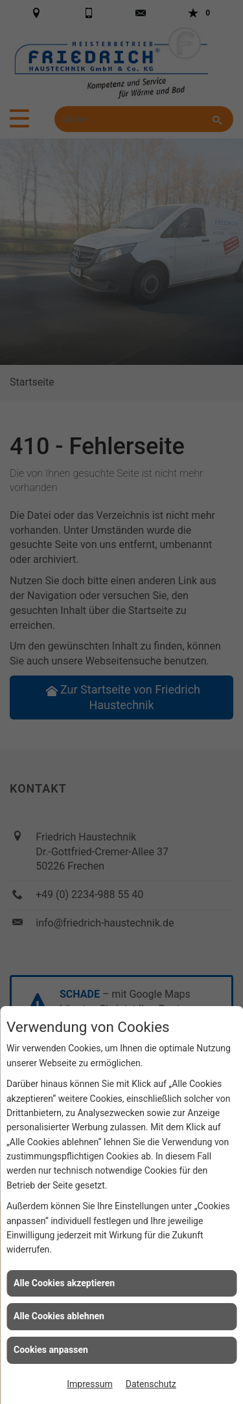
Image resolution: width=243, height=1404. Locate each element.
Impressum (89, 1384)
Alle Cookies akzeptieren (64, 1283)
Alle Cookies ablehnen (59, 1316)
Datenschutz (151, 1384)
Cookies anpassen (51, 1349)
